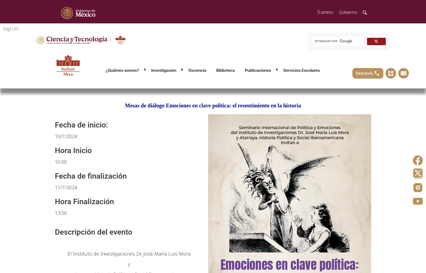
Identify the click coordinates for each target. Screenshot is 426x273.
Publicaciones (258, 70)
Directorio (368, 73)
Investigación (163, 70)
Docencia (197, 70)
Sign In (10, 28)
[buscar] (337, 41)
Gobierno (348, 12)
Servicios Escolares (301, 70)
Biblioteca (225, 70)
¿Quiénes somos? (122, 70)
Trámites (325, 12)
